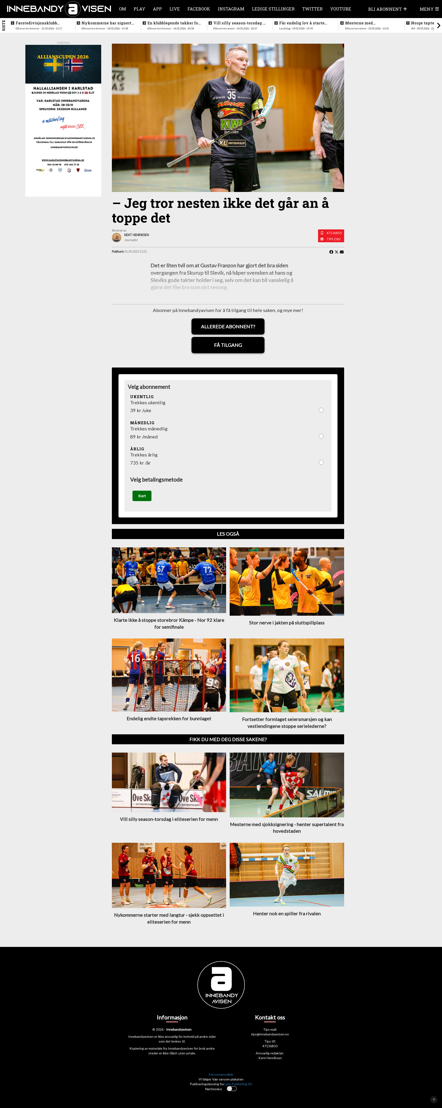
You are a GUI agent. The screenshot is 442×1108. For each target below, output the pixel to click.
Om (122, 9)
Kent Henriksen (270, 1058)
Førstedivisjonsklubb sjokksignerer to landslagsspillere (36, 23)
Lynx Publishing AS (238, 1084)
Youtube (340, 9)
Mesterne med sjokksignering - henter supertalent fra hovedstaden (368, 23)
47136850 (334, 233)
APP (157, 9)
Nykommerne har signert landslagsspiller (106, 23)
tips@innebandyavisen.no (270, 1034)
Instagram (231, 9)
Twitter (312, 9)
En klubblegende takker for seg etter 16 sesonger (173, 23)
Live (174, 9)
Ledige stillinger (273, 9)
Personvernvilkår (221, 1074)
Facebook (198, 9)
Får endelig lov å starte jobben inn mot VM (301, 23)
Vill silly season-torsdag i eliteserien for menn (238, 23)
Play (139, 9)
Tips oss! (334, 239)
